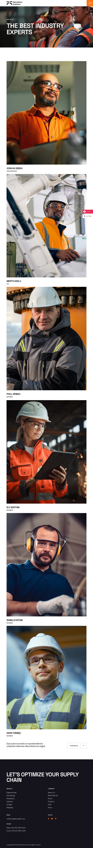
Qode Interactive (23, 845)
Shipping (10, 807)
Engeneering (11, 792)
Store (50, 807)
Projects (51, 801)
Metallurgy (11, 795)
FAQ (49, 804)
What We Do (53, 795)
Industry (10, 801)
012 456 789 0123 (18, 828)
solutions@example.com (16, 819)
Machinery (11, 798)
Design (9, 804)
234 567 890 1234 (18, 831)
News (50, 798)
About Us (51, 792)
